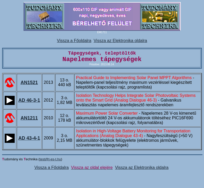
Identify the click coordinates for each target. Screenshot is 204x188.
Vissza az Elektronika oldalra (120, 40)
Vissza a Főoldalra (74, 40)
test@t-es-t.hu (50, 159)
